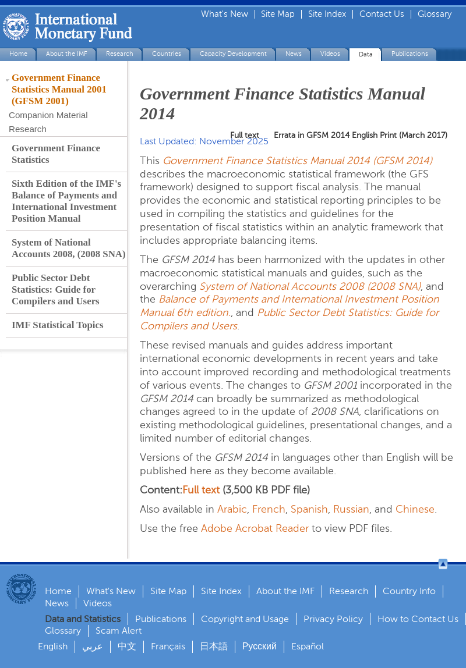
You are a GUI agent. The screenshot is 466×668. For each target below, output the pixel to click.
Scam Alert (119, 630)
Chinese (415, 509)
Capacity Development (233, 54)
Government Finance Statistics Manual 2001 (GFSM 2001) (59, 89)
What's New (224, 14)
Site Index (327, 14)
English (53, 646)
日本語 (214, 646)
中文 (127, 646)
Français (168, 646)
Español (307, 646)
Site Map (278, 14)
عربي (92, 646)
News (293, 54)
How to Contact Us (417, 618)
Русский (259, 646)
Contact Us (381, 14)
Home (18, 54)
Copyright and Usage (245, 618)
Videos (330, 54)
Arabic (232, 509)
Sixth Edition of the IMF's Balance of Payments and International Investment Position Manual (66, 201)
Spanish (309, 509)
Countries (166, 54)
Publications (409, 54)
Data (366, 54)
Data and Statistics (83, 618)
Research (119, 54)
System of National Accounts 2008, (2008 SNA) (69, 248)
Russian (351, 509)
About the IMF (66, 54)
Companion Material (48, 115)
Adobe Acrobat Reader (255, 528)
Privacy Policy (333, 618)
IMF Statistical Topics (58, 325)
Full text (201, 490)
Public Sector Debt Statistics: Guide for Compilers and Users (56, 289)
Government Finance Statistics (56, 154)
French (268, 509)
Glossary (434, 14)
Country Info (409, 590)
